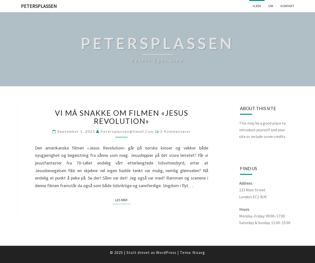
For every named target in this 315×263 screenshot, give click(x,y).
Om (270, 6)
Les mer (122, 199)
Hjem (257, 6)
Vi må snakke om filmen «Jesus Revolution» (121, 116)
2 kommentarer (175, 131)
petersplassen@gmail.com (127, 131)
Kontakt (287, 6)
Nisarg (198, 252)
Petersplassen (39, 6)
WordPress (166, 252)
